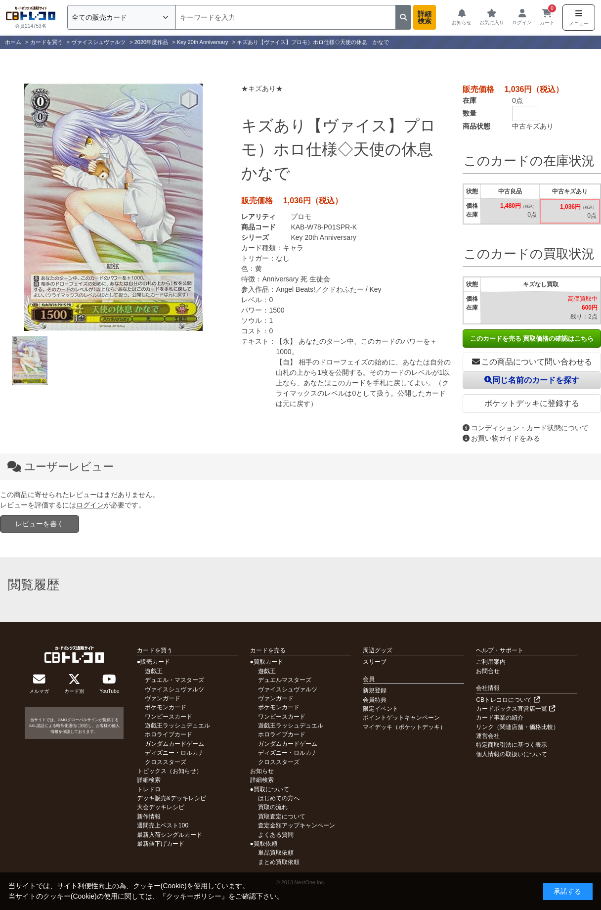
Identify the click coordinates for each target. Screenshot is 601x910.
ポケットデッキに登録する (531, 403)
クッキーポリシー (193, 896)
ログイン (90, 505)
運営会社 (488, 735)
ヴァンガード (162, 698)
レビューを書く (39, 524)
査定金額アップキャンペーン (296, 825)
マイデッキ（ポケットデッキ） (404, 727)
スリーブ (374, 661)
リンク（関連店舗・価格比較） (517, 727)
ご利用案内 (491, 661)
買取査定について (281, 816)
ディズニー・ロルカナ (174, 752)
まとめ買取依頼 (279, 862)
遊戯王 (154, 671)
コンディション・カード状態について (526, 428)
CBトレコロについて (507, 699)
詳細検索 (424, 17)
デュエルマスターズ (284, 680)
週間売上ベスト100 (162, 825)
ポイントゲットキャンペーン (401, 717)
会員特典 (374, 699)
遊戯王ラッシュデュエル (177, 725)
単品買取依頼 (276, 852)
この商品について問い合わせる (532, 362)
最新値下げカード (160, 843)
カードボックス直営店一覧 (515, 708)
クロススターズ (165, 762)
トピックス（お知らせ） (169, 771)
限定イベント (380, 708)
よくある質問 (276, 834)
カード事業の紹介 (499, 717)
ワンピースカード (168, 716)
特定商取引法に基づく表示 (511, 744)
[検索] (285, 17)
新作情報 (149, 816)
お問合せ (488, 671)
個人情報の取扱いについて (511, 754)
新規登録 (374, 690)
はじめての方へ (279, 798)
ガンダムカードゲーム (174, 743)
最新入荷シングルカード (169, 834)
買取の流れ (273, 807)
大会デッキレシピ (160, 807)
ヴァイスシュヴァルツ (174, 689)
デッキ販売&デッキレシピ (171, 798)
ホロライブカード (168, 734)
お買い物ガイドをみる (501, 438)
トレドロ (149, 789)
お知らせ (262, 771)
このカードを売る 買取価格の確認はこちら (532, 338)
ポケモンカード (165, 707)
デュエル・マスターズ (174, 680)
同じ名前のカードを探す (531, 380)
